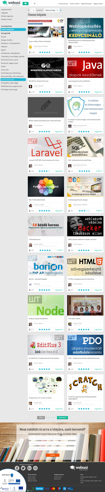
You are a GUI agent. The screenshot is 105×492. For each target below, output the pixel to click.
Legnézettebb (6, 9)
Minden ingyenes (7, 16)
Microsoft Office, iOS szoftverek (12, 76)
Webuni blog (32, 479)
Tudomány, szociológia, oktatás (12, 56)
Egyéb (3, 50)
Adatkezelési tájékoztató (88, 477)
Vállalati (4, 46)
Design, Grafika (6, 40)
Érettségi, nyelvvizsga (9, 89)
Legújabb (4, 13)
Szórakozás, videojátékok (10, 53)
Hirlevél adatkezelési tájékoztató (90, 481)
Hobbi (3, 66)
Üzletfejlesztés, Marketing (11, 73)
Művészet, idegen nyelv (9, 63)
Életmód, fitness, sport (9, 60)
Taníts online (74, 4)
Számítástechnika (7, 80)
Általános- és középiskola (10, 43)
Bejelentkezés (86, 4)
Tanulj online (63, 4)
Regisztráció (98, 4)
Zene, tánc (5, 70)
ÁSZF (82, 479)
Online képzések (7, 29)
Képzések (57, 479)
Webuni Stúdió (32, 481)
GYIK (81, 483)
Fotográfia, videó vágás (9, 83)
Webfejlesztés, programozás (11, 86)
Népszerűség (51, 10)
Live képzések (6, 26)
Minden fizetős (6, 19)
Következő (62, 417)
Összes (3, 37)
